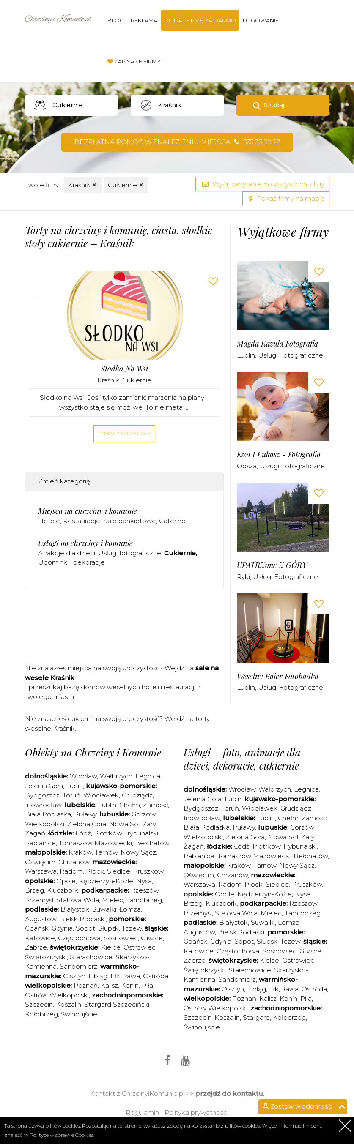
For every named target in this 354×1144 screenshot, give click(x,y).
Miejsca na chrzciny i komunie (87, 511)
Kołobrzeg (41, 1014)
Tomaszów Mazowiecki (95, 843)
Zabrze (36, 947)
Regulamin (142, 1113)
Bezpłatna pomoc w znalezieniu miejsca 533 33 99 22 (177, 142)
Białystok (74, 909)
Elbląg (97, 976)
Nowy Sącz (138, 852)
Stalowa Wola (77, 900)
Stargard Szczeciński (116, 1004)
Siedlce (118, 871)
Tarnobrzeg (144, 900)
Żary (149, 824)
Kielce (111, 947)
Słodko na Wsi (124, 369)
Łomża (130, 909)
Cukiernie (126, 185)
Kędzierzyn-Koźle (106, 881)
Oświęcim (40, 862)
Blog (115, 20)
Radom (71, 871)
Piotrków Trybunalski (126, 833)
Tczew (132, 928)
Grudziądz (137, 795)
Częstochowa (79, 938)
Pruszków (148, 871)
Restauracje (81, 521)
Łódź (83, 833)
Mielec (112, 900)
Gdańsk (37, 928)
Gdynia (62, 928)
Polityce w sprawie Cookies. (62, 1135)
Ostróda (155, 976)
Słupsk (108, 928)
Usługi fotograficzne (129, 553)
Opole (66, 881)
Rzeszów (145, 890)
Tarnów (106, 852)
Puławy (85, 814)
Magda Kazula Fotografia (277, 344)
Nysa (144, 881)
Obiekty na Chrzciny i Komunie (93, 752)
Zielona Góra (86, 824)
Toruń (71, 795)
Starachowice (91, 957)
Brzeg (34, 890)
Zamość (155, 805)
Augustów (40, 919)
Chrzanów (73, 862)
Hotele (49, 521)
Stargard (256, 1017)
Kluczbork (62, 890)
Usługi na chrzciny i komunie (85, 543)
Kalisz (109, 985)
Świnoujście (79, 1014)
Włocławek (101, 795)
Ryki (243, 577)
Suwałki (104, 909)
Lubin (74, 786)
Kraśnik (82, 185)
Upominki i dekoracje (71, 562)
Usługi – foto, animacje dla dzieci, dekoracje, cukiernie (242, 758)
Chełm (129, 805)
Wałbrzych (116, 776)
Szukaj (274, 105)
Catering (172, 521)
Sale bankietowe (129, 521)
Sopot (85, 928)
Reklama (144, 20)
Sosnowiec (121, 938)
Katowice (40, 938)
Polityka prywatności (196, 1113)
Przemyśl (39, 900)
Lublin (246, 355)
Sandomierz (78, 966)
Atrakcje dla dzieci (66, 553)
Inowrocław (43, 805)
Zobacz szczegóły (124, 433)
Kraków (80, 852)
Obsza (247, 466)
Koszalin (68, 1004)
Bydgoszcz (42, 795)
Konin (130, 985)
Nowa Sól (124, 824)
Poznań (86, 985)
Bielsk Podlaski (82, 919)
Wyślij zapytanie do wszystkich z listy (262, 184)
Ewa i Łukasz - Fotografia (279, 454)
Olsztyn (74, 976)
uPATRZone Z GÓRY (272, 565)
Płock (95, 871)
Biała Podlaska (48, 814)
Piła (147, 985)
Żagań (35, 833)
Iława (131, 976)
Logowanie (261, 20)
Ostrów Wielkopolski (57, 995)
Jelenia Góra (44, 786)
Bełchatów (152, 843)
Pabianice (40, 843)
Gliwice (152, 938)
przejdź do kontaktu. (229, 1093)
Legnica (147, 776)
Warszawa (41, 871)
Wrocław (83, 776)
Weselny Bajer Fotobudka (277, 676)
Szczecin (39, 1004)
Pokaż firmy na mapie (286, 198)
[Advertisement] (179, 629)
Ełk (115, 976)
